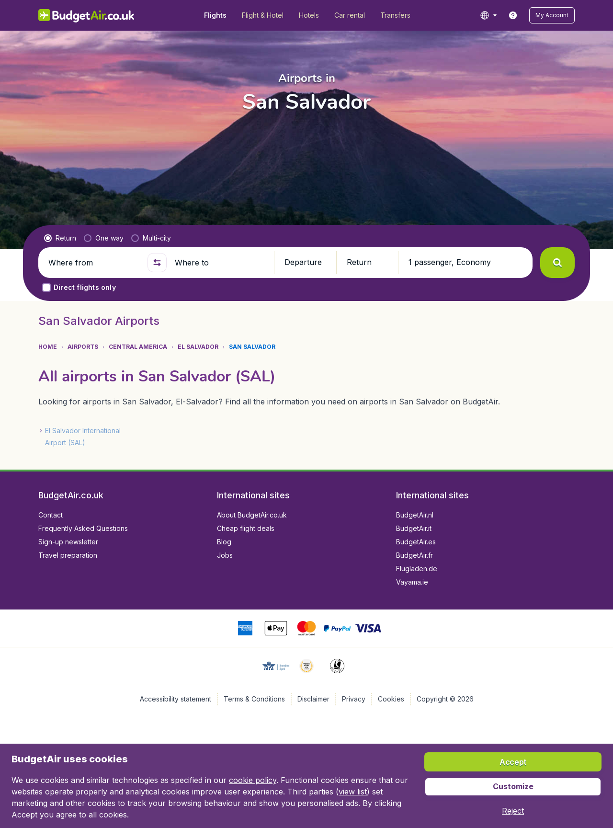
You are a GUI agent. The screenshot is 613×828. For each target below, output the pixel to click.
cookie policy (252, 780)
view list (353, 791)
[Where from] (94, 262)
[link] (513, 15)
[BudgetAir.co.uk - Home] (86, 15)
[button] (552, 15)
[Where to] (220, 262)
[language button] (488, 15)
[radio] (60, 238)
